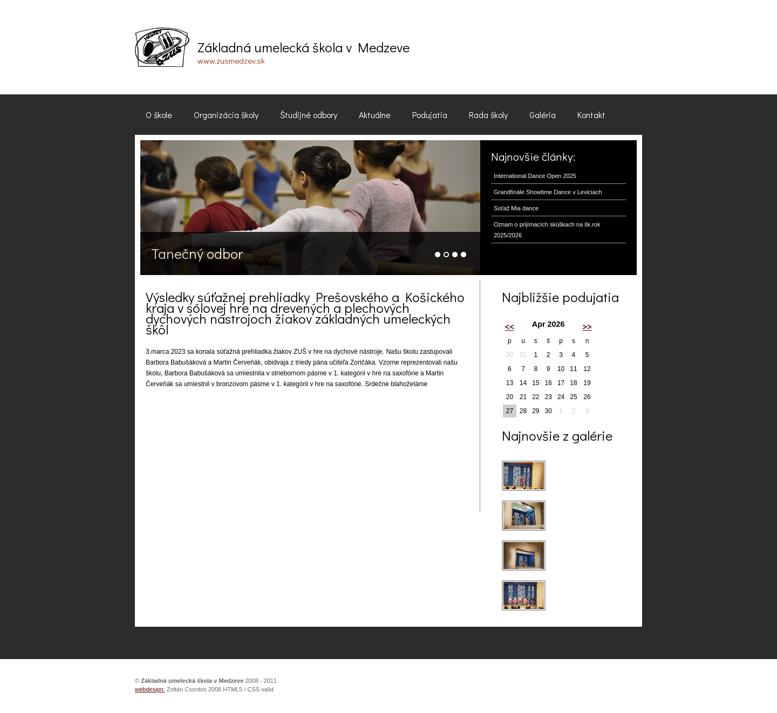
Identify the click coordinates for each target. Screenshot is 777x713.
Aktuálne (375, 114)
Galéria (542, 114)
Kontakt (591, 114)
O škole (159, 114)
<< (509, 327)
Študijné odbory (308, 114)
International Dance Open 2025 (535, 176)
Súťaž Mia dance (516, 208)
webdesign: (150, 689)
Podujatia (429, 114)
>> (587, 327)
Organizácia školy (226, 114)
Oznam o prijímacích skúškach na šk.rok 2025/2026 (547, 229)
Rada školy (488, 114)
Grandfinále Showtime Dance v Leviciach (548, 192)
